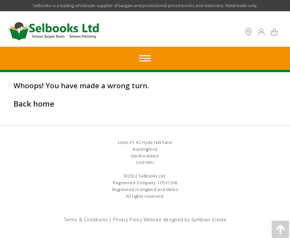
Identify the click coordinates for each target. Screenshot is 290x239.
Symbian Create (209, 219)
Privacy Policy (127, 219)
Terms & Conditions (86, 219)
